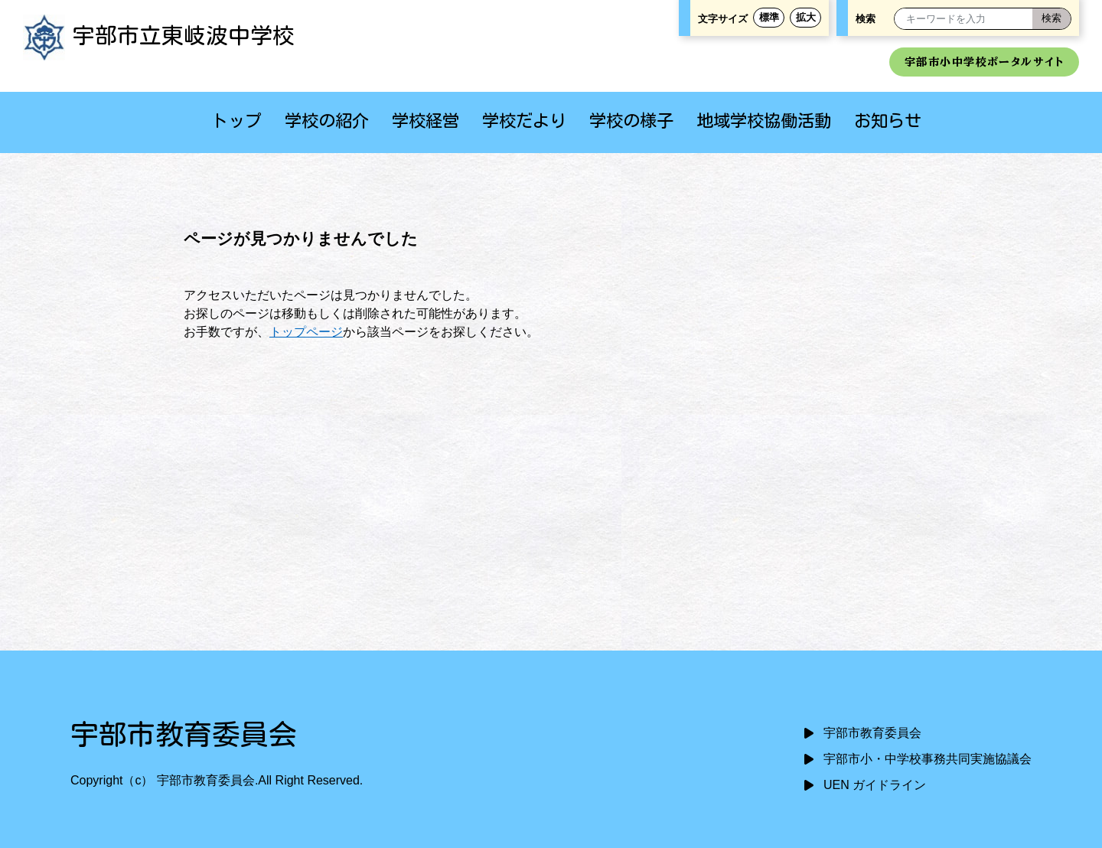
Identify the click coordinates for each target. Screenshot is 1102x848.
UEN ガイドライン (874, 784)
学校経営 (425, 120)
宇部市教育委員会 (872, 732)
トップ (236, 120)
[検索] (1051, 18)
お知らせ (887, 120)
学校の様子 (631, 120)
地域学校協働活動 (763, 120)
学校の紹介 (327, 120)
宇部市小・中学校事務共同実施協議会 (927, 758)
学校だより (524, 120)
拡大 (806, 17)
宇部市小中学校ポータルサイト (984, 61)
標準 (769, 17)
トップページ (306, 331)
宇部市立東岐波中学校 (159, 35)
